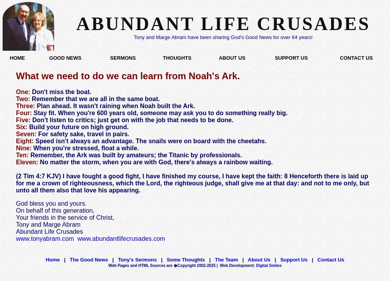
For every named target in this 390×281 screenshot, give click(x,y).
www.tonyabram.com (45, 238)
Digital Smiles (251, 265)
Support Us (294, 260)
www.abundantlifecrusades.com (121, 238)
